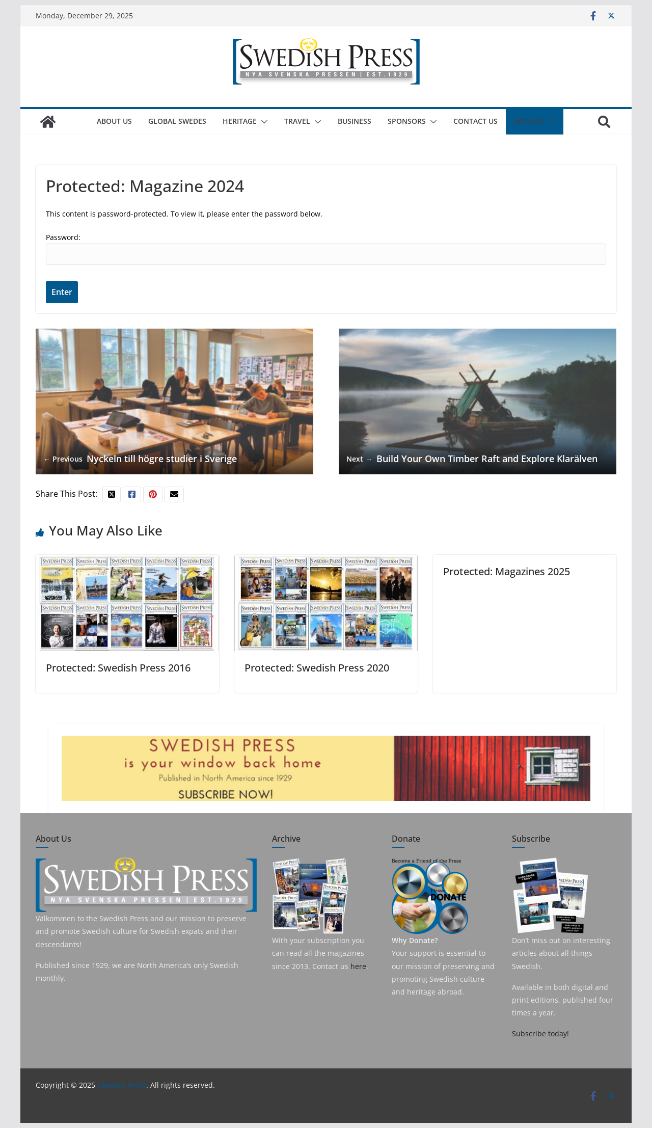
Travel (297, 121)
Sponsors (407, 121)
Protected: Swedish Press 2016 (118, 668)
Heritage (240, 121)
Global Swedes (177, 121)
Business (354, 121)
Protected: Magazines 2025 (506, 571)
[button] (262, 121)
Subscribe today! (540, 1033)
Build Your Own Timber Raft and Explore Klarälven (471, 458)
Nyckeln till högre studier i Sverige (140, 458)
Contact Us (475, 121)
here (358, 966)
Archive (529, 121)
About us (114, 121)
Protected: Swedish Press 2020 (316, 668)
